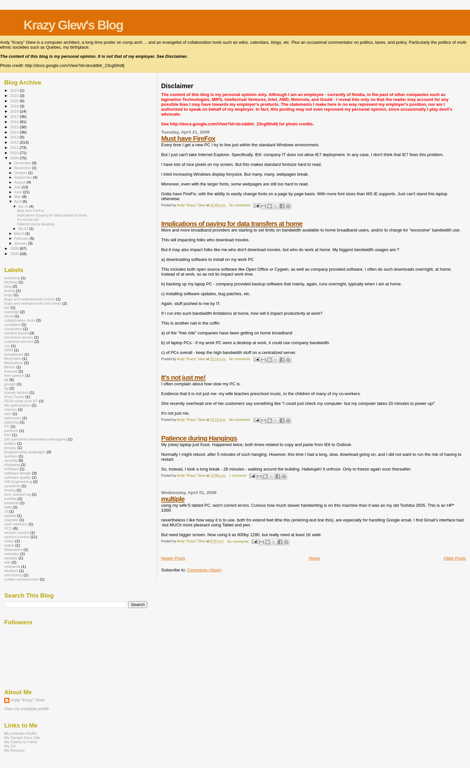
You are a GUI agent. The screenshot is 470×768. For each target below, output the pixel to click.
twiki (8, 507)
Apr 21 (23, 206)
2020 (15, 101)
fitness (9, 367)
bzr (6, 307)
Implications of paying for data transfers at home (232, 223)
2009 (15, 158)
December (23, 163)
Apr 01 (23, 229)
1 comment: (238, 475)
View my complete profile (26, 709)
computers (13, 329)
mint (7, 413)
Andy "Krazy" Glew (27, 700)
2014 (15, 132)
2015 (15, 127)
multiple (173, 499)
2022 (15, 95)
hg (6, 388)
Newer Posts (173, 558)
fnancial (10, 371)
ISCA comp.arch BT (21, 401)
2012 (15, 142)
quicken (10, 456)
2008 (15, 248)
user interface (15, 524)
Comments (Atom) (204, 570)
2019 (15, 106)
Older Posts (455, 558)
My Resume (14, 750)
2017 (15, 116)
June (18, 192)
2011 (15, 147)
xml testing (13, 575)
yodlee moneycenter (21, 579)
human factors (16, 392)
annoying (12, 278)
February (22, 238)
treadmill (11, 503)
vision (9, 541)
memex (10, 409)
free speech (14, 375)
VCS (8, 528)
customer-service (18, 341)
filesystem (12, 358)
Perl (7, 435)
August (20, 182)
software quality (17, 477)
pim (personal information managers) (35, 439)
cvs (7, 346)
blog (7, 286)
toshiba (10, 498)
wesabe (10, 558)
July (18, 187)
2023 (15, 90)
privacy (10, 447)
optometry (12, 418)
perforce (11, 430)
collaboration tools (19, 320)
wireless (11, 570)
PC (6, 426)
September (23, 177)
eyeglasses (14, 354)
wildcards (12, 566)
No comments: (240, 205)
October (21, 173)
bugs (8, 295)
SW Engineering (18, 481)
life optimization (17, 405)
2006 (15, 253)
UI (6, 511)
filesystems (13, 362)
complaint (12, 324)
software (11, 469)
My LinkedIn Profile (20, 733)
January (21, 243)
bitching (10, 282)
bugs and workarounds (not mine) (32, 303)
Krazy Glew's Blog (73, 25)
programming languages (24, 452)
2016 (15, 122)
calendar (11, 312)
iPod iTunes (14, 396)
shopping (12, 464)
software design (17, 473)
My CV (10, 746)
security (10, 460)
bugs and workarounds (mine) (29, 299)
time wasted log (17, 494)
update (10, 515)
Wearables (13, 549)
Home (314, 558)
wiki (7, 562)
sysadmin (12, 486)
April (18, 201)
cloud (8, 316)
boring (9, 290)
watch (9, 545)
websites (11, 554)
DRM (8, 350)
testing (10, 490)
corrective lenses (18, 337)
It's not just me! (183, 377)
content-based (16, 333)
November (23, 168)
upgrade (11, 520)
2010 (15, 153)
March (19, 233)
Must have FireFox (188, 138)
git (6, 379)
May (18, 197)
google (10, 384)
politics (10, 443)
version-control (16, 537)
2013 (15, 137)
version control (16, 532)
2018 (15, 111)
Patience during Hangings (199, 438)
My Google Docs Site (22, 737)
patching (11, 422)
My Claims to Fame (20, 742)
